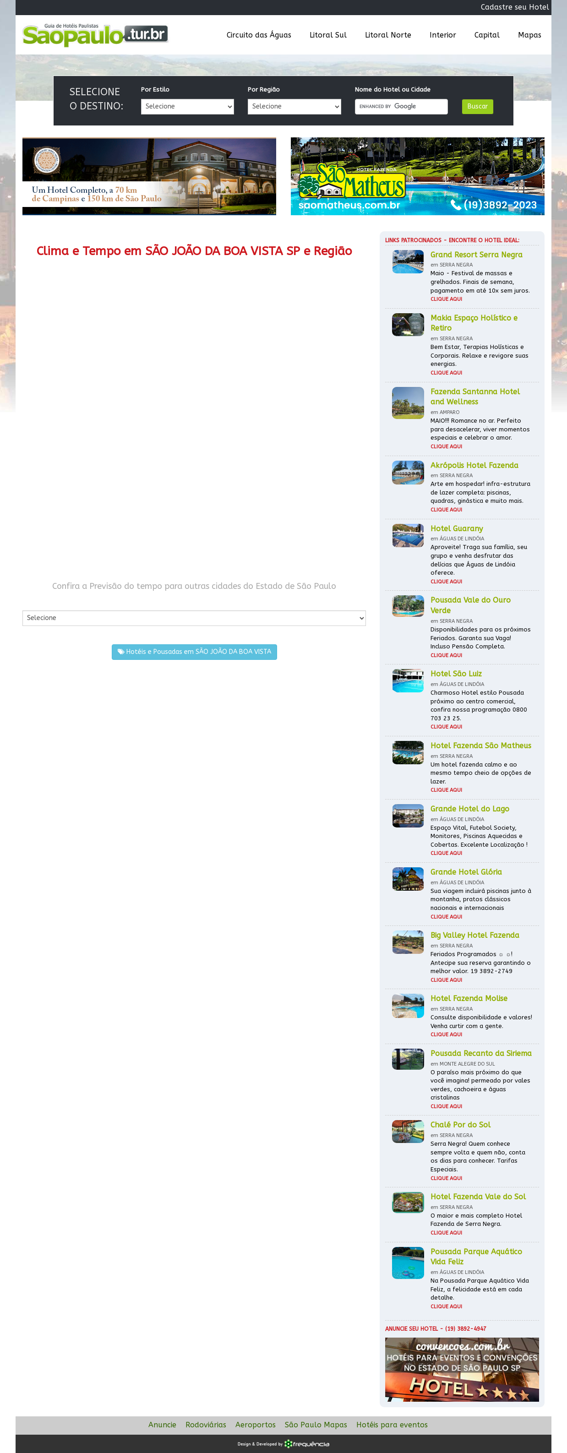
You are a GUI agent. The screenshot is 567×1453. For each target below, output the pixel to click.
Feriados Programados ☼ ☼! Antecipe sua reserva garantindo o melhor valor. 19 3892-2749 (481, 962)
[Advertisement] (108, 494)
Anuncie (162, 1424)
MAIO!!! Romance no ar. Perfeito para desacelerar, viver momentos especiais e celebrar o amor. (480, 429)
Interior (443, 35)
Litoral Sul (328, 35)
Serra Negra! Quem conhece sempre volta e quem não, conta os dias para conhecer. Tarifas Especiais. (478, 1156)
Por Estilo (155, 89)
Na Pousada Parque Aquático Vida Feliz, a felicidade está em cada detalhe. (480, 1289)
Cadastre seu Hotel (515, 7)
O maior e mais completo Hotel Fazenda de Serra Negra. (476, 1220)
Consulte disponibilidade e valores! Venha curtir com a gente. (481, 1021)
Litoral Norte (388, 35)
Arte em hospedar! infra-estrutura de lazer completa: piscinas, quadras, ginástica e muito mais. (480, 492)
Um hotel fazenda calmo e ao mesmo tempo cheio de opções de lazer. (481, 773)
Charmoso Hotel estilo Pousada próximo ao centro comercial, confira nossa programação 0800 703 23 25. (479, 705)
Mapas (529, 35)
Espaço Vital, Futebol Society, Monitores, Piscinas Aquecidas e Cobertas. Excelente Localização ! (479, 836)
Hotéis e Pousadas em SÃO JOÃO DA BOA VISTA (194, 652)
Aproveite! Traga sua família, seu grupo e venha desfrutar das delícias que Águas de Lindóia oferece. (479, 560)
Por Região (264, 89)
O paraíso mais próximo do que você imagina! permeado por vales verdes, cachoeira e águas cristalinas (480, 1085)
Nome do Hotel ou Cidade (393, 89)
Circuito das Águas (259, 35)
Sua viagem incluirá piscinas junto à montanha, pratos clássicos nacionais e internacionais (481, 899)
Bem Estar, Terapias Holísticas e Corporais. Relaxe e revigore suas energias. (480, 355)
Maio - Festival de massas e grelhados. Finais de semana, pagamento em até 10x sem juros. (480, 282)
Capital (487, 35)
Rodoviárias (205, 1424)
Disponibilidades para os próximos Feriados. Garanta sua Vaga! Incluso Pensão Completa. (481, 638)
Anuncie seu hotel (411, 1329)
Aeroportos (255, 1424)
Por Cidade (38, 601)
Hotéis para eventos (392, 1424)
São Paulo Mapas (316, 1424)
